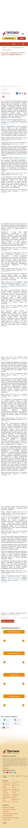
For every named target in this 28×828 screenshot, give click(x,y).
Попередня (6, 617)
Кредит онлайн (6, 819)
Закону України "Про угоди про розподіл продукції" (14, 158)
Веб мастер (5, 787)
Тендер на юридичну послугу (10, 813)
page (6, 720)
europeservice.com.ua (7, 795)
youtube (6, 728)
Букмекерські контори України (16, 799)
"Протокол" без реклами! (9, 809)
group (17, 720)
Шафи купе (14, 797)
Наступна (22, 617)
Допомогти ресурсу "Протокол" (11, 817)
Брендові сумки (15, 801)
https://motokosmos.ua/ (7, 789)
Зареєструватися (9, 38)
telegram (6, 724)
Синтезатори (5, 790)
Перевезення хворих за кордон (7, 798)
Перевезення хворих (16, 789)
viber (17, 724)
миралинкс (5, 785)
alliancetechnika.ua (6, 784)
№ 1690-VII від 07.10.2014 (17, 515)
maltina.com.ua (15, 795)
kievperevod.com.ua (6, 801)
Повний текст (6, 768)
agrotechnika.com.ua (6, 794)
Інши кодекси (5, 89)
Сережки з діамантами (7, 782)
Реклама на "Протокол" (8, 807)
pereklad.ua (14, 783)
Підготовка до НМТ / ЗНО (16, 785)
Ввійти (21, 38)
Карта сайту (6, 811)
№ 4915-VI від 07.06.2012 (12, 614)
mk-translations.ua (15, 794)
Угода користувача (7, 815)
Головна (4, 47)
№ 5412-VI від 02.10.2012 (17, 144)
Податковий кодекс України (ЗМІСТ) (10, 86)
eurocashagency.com (15, 781)
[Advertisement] (14, 15)
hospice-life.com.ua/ (15, 790)
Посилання (14, 792)
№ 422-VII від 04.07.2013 (12, 122)
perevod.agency (5, 792)
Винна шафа (14, 787)
